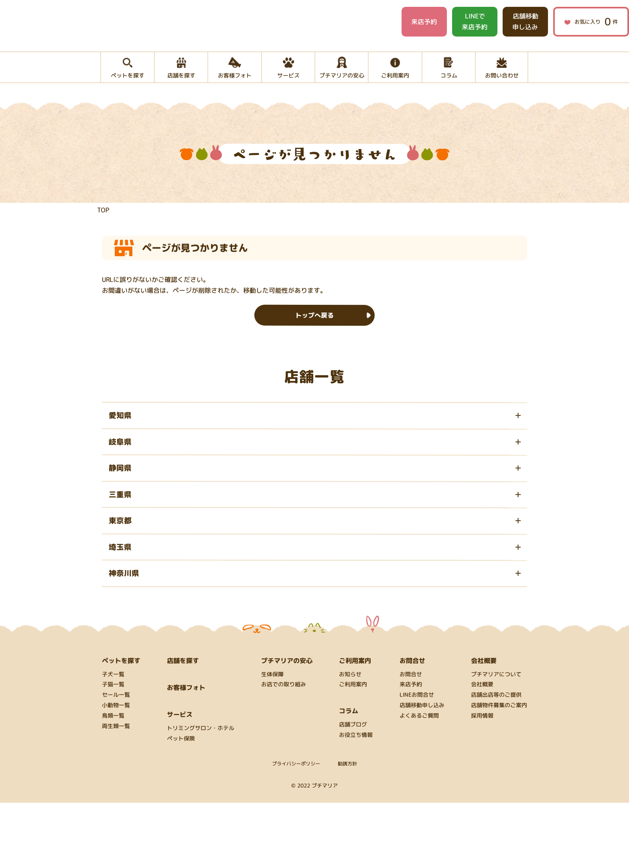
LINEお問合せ (417, 759)
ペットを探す (121, 724)
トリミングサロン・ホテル (200, 792)
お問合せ (411, 738)
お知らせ (350, 738)
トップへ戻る (314, 335)
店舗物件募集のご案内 (499, 769)
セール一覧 (116, 759)
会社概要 (482, 748)
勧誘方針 (347, 827)
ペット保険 (181, 803)
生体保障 (272, 738)
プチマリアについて (496, 738)
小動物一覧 (116, 769)
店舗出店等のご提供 (496, 759)
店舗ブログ (353, 788)
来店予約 (424, 21)
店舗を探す (183, 724)
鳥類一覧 (113, 780)
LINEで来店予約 (474, 21)
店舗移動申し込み (525, 21)
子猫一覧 (113, 748)
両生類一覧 (116, 790)
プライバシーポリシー (296, 827)
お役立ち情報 (356, 799)
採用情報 (482, 780)
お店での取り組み (283, 748)
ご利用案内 (353, 748)
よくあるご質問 (419, 780)
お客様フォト (186, 751)
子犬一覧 (113, 738)
